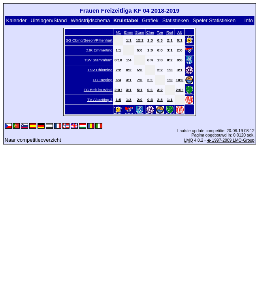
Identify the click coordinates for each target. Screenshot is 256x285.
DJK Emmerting (98, 50)
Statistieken (175, 20)
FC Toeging (103, 80)
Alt (179, 32)
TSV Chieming (100, 70)
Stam (139, 32)
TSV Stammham (98, 60)
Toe (160, 32)
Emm (128, 32)
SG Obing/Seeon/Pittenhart (89, 40)
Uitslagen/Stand (48, 20)
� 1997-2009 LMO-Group (230, 140)
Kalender (16, 20)
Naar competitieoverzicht (33, 140)
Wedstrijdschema (90, 20)
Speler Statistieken (214, 20)
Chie (150, 32)
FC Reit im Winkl (98, 89)
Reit (169, 32)
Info (248, 20)
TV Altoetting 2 (100, 99)
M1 (118, 32)
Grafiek (150, 20)
